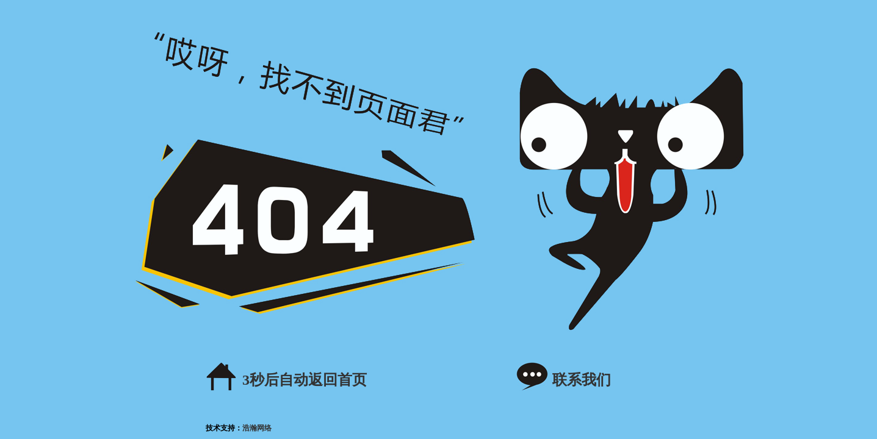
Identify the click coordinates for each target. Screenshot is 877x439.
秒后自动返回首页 (304, 380)
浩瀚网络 (257, 428)
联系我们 (581, 380)
